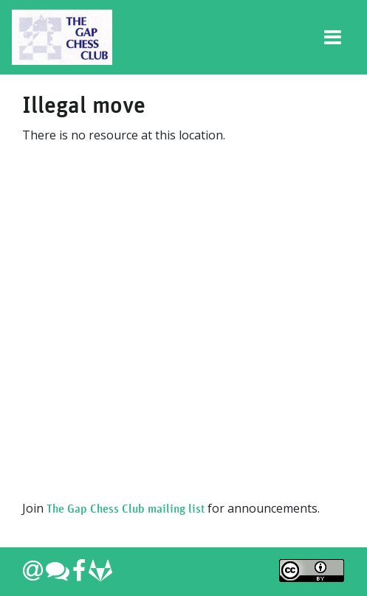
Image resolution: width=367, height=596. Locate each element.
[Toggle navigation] (333, 37)
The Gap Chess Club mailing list (126, 509)
